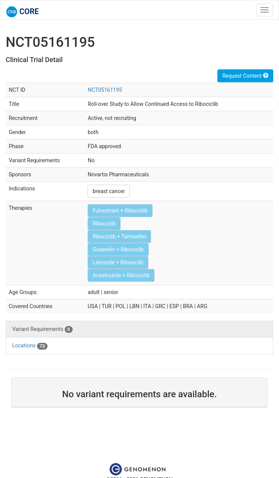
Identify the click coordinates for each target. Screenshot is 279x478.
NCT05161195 (105, 90)
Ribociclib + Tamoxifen (119, 236)
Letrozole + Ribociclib (117, 262)
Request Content (245, 76)
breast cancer (108, 191)
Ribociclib (104, 224)
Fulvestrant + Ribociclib (120, 211)
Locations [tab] (30, 345)
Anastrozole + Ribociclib (121, 275)
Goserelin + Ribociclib (117, 249)
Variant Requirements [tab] (42, 329)
